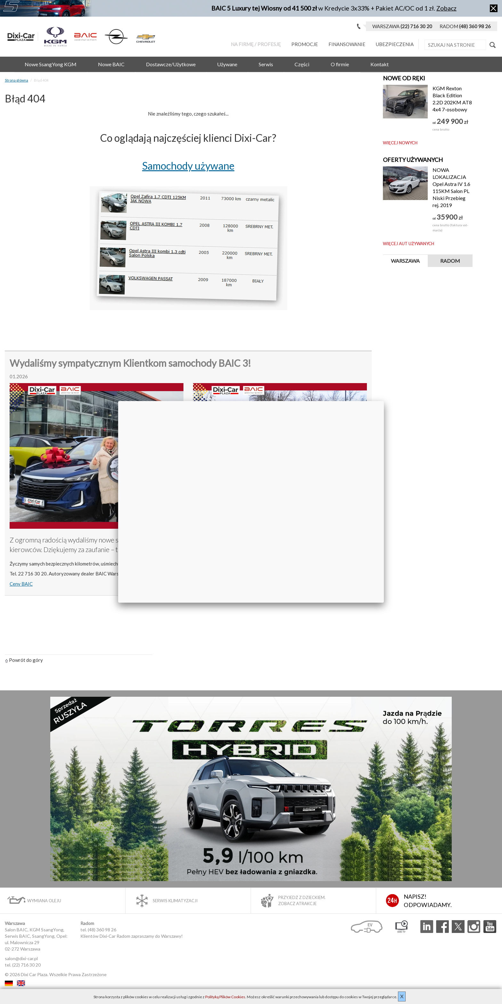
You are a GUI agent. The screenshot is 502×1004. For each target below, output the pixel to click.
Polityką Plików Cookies (225, 996)
